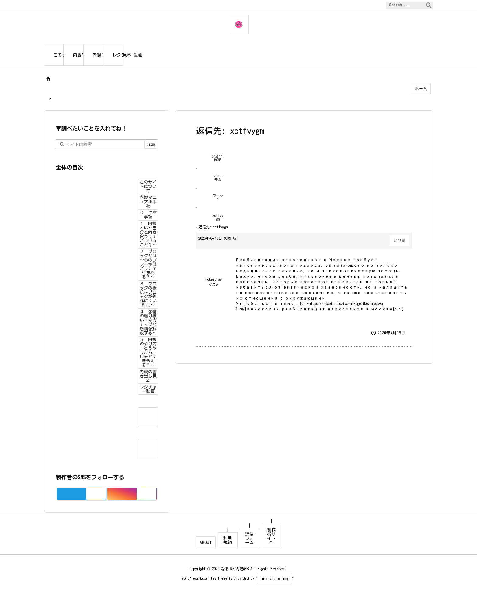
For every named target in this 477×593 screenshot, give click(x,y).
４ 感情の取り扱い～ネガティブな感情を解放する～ (148, 322)
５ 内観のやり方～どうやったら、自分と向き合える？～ (148, 352)
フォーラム (217, 177)
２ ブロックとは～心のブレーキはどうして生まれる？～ (148, 264)
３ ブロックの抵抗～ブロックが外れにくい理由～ (148, 294)
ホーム (421, 89)
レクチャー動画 (148, 389)
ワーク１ (217, 197)
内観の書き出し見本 (148, 376)
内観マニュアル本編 (148, 201)
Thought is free (275, 578)
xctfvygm (217, 217)
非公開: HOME (217, 158)
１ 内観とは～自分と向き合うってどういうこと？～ (148, 234)
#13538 (399, 241)
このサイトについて (148, 186)
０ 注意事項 (148, 215)
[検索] (428, 5)
